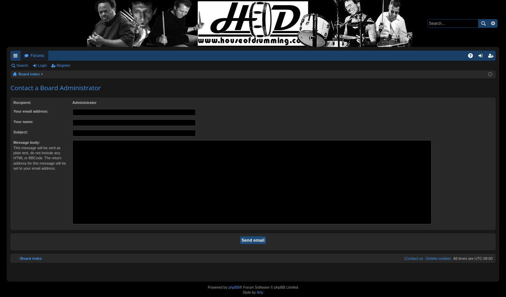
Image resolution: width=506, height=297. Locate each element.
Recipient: (22, 103)
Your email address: (30, 111)
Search (483, 23)
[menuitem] (438, 258)
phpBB (233, 287)
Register (63, 65)
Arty (260, 292)
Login (42, 65)
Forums (37, 55)
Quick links (16, 57)
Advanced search (492, 23)
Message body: (26, 142)
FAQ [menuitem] (472, 57)
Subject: (20, 132)
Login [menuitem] (482, 57)
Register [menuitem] (492, 57)
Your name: (23, 122)
